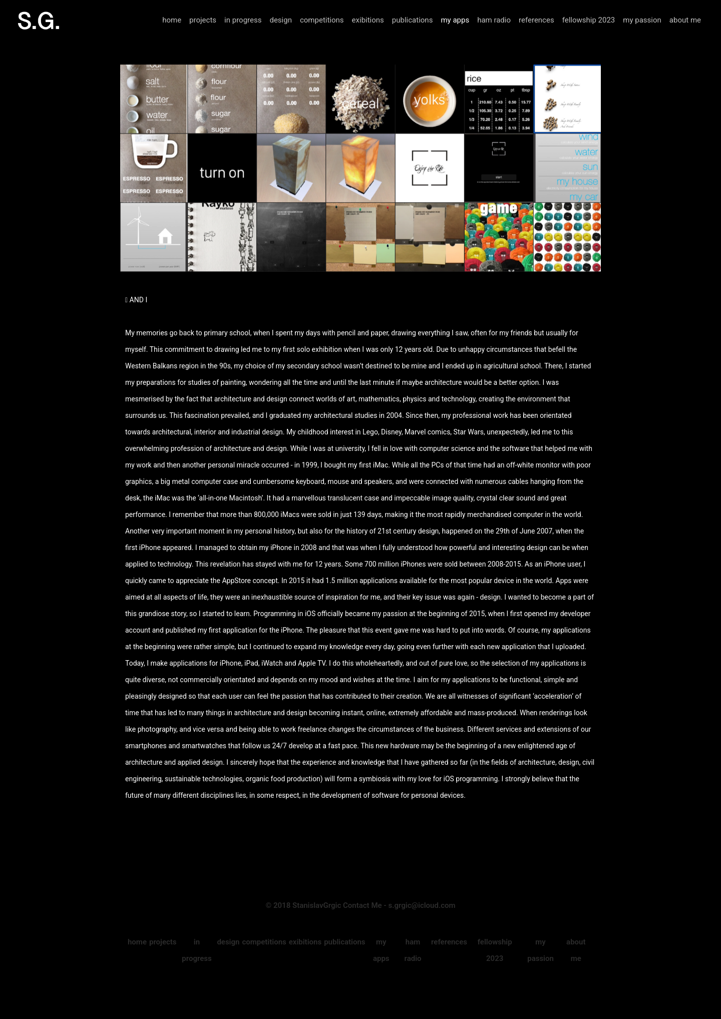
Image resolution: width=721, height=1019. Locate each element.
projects (202, 20)
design (280, 20)
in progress (242, 20)
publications (412, 20)
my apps (455, 20)
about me (685, 20)
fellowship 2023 (588, 20)
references (536, 20)
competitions (322, 20)
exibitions (368, 20)
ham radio (494, 20)
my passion (642, 20)
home (171, 20)
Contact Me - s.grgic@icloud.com (399, 905)
